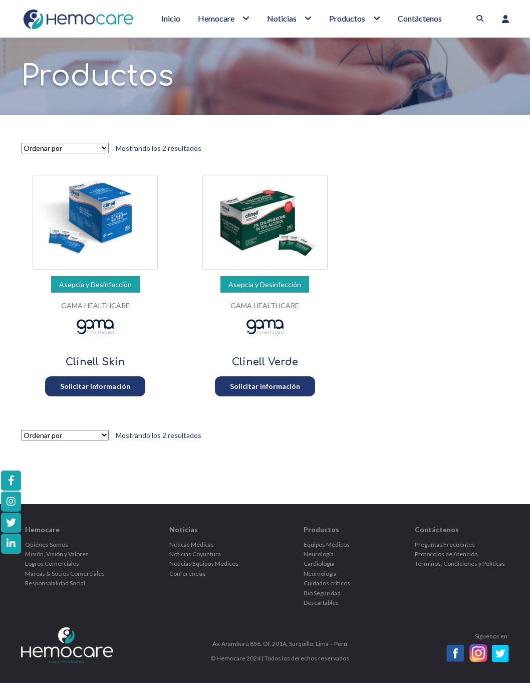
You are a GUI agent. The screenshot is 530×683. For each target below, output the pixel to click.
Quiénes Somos (46, 544)
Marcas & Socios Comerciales (65, 573)
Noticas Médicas (191, 544)
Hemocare (216, 18)
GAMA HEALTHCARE (95, 305)
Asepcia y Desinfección (95, 284)
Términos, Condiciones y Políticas (460, 563)
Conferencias (187, 573)
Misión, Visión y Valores (57, 554)
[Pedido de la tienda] (65, 148)
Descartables (321, 602)
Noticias (282, 18)
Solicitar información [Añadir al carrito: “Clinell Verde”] (265, 386)
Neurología (319, 554)
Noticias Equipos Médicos (203, 563)
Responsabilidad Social (55, 583)
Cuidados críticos (327, 583)
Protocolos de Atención (446, 554)
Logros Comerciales (52, 563)
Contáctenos (420, 18)
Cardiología (319, 563)
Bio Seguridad (322, 593)
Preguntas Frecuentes (445, 544)
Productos (347, 18)
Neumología (320, 573)
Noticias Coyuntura (195, 554)
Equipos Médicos (327, 544)
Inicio (170, 18)
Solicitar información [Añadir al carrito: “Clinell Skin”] (95, 386)
